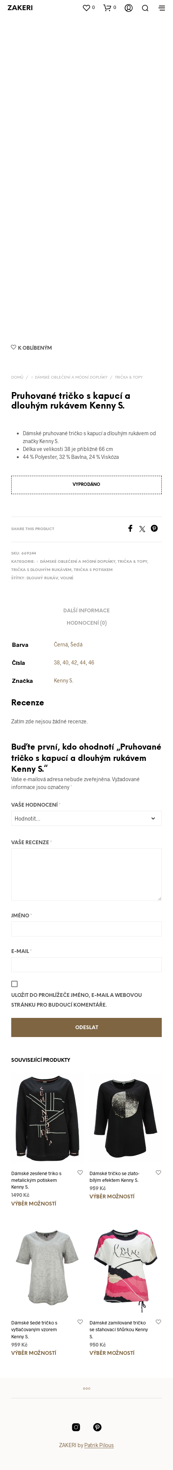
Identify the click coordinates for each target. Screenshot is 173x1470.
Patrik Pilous (99, 1445)
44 (83, 662)
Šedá (76, 644)
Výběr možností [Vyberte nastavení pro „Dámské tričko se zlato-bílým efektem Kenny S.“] (111, 1197)
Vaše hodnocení (36, 805)
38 (57, 662)
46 (91, 662)
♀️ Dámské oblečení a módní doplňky (69, 378)
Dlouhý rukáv (42, 578)
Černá (61, 644)
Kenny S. (63, 680)
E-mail (21, 951)
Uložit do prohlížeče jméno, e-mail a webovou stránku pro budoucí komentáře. (76, 1000)
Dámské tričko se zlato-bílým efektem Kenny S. (114, 1176)
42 (74, 662)
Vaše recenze (31, 842)
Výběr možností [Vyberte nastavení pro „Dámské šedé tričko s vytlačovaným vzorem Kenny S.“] (33, 1353)
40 (66, 662)
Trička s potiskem (93, 570)
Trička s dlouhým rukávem (41, 570)
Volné (66, 578)
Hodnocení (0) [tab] (87, 623)
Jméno (21, 916)
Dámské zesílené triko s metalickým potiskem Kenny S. (36, 1180)
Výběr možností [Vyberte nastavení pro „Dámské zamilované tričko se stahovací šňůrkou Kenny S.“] (111, 1353)
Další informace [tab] (86, 611)
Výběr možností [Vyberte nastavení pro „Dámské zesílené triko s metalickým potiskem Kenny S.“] (33, 1204)
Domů (17, 378)
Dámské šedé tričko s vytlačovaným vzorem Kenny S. (34, 1329)
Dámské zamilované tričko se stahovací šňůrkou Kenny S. (118, 1329)
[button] (88, 7)
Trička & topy (129, 378)
